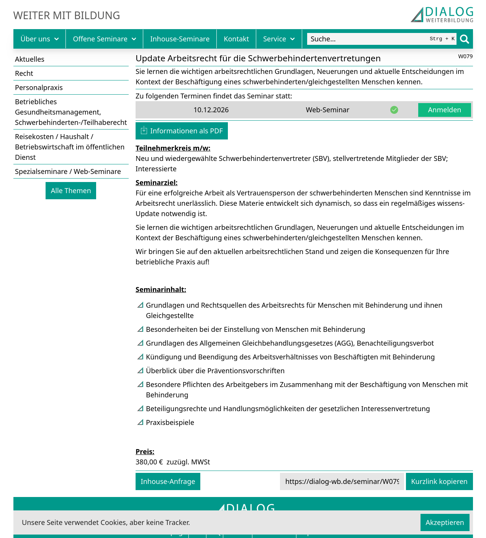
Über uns (40, 38)
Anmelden (444, 109)
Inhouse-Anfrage (168, 481)
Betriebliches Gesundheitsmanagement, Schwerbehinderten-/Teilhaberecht (71, 112)
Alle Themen (71, 190)
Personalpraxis (39, 87)
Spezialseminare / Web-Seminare (68, 171)
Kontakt (236, 38)
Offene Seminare (104, 38)
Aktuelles (29, 59)
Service (279, 38)
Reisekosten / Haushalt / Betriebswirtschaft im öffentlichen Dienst (69, 147)
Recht (24, 73)
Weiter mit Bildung (66, 15)
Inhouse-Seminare (179, 38)
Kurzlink (439, 481)
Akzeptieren (445, 522)
